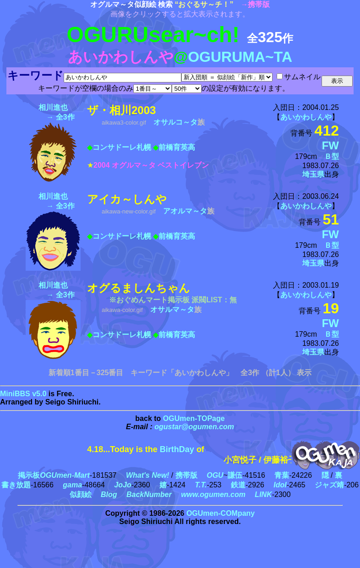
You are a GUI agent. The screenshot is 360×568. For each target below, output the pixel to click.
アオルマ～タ (185, 211)
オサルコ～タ (175, 122)
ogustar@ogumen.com (194, 427)
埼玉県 (313, 174)
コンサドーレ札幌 (122, 147)
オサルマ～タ (172, 309)
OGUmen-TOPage (194, 418)
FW (330, 145)
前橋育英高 (176, 147)
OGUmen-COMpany (220, 513)
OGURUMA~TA (240, 57)
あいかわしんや (306, 117)
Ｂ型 (331, 156)
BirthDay (177, 449)
